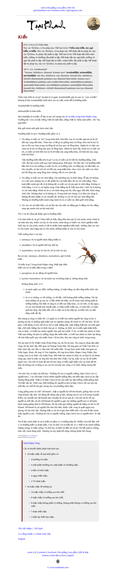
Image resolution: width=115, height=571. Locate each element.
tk (35, 552)
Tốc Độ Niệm (25, 528)
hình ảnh (55, 555)
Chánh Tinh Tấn (43, 534)
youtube (42, 552)
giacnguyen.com (74, 10)
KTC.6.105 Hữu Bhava (32, 435)
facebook (52, 552)
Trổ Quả (38, 528)
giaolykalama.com (42, 10)
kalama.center (58, 10)
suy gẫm (62, 7)
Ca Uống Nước (25, 534)
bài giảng (51, 7)
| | (33, 528)
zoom (29, 552)
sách (43, 7)
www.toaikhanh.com (59, 567)
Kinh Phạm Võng (31, 443)
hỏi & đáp (83, 552)
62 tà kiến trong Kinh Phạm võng (81, 116)
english (70, 555)
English (21, 539)
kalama (45, 555)
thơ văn (71, 7)
